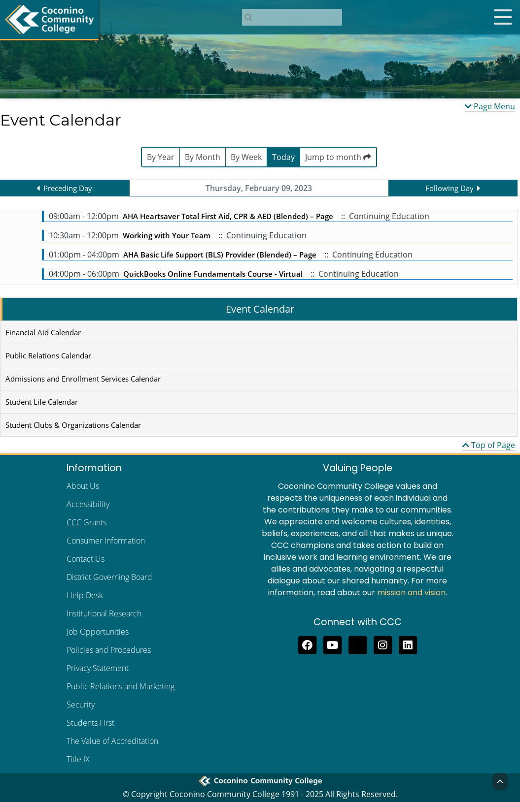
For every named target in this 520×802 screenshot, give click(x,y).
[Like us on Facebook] (307, 644)
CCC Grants (86, 522)
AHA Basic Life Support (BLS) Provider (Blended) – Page (219, 254)
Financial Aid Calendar (43, 332)
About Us (83, 486)
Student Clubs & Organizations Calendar (73, 425)
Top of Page (488, 445)
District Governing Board (109, 577)
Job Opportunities (98, 631)
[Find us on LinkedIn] (407, 644)
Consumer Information (106, 540)
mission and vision (411, 592)
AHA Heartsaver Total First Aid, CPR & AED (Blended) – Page (228, 216)
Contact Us (85, 558)
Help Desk (85, 595)
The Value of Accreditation (112, 741)
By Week (246, 157)
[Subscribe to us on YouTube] (332, 644)
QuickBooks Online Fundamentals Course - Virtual (213, 274)
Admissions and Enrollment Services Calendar (83, 379)
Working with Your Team (166, 235)
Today (283, 157)
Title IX (78, 759)
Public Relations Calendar (48, 355)
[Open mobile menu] (502, 17)
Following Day (449, 188)
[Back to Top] (500, 781)
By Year (160, 157)
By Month (202, 157)
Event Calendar (260, 309)
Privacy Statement (98, 668)
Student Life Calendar (41, 402)
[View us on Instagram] (382, 644)
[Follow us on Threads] (357, 644)
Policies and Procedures (109, 649)
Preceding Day (67, 188)
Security (81, 704)
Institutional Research (104, 613)
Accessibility (88, 504)
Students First (90, 722)
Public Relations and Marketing (120, 686)
